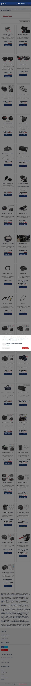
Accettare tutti (25, 348)
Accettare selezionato (6, 348)
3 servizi (7, 345)
